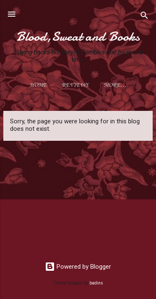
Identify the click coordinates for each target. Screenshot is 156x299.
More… (115, 85)
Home (38, 85)
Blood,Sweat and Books (78, 36)
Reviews (75, 85)
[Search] (144, 16)
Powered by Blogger (78, 266)
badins (96, 283)
